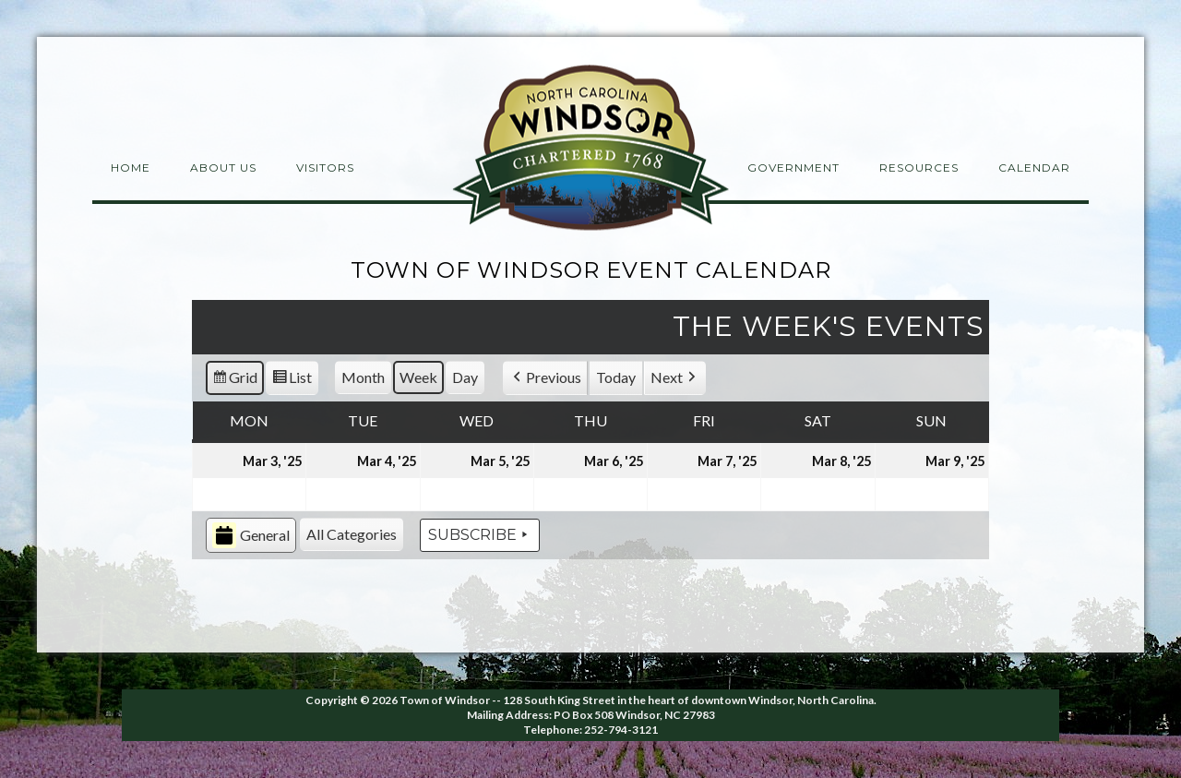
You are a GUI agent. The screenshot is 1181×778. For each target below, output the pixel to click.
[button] (545, 378)
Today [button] (616, 377)
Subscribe (479, 535)
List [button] (291, 380)
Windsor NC (590, 151)
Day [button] (465, 377)
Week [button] (418, 377)
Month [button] (363, 377)
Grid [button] (234, 380)
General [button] (251, 535)
